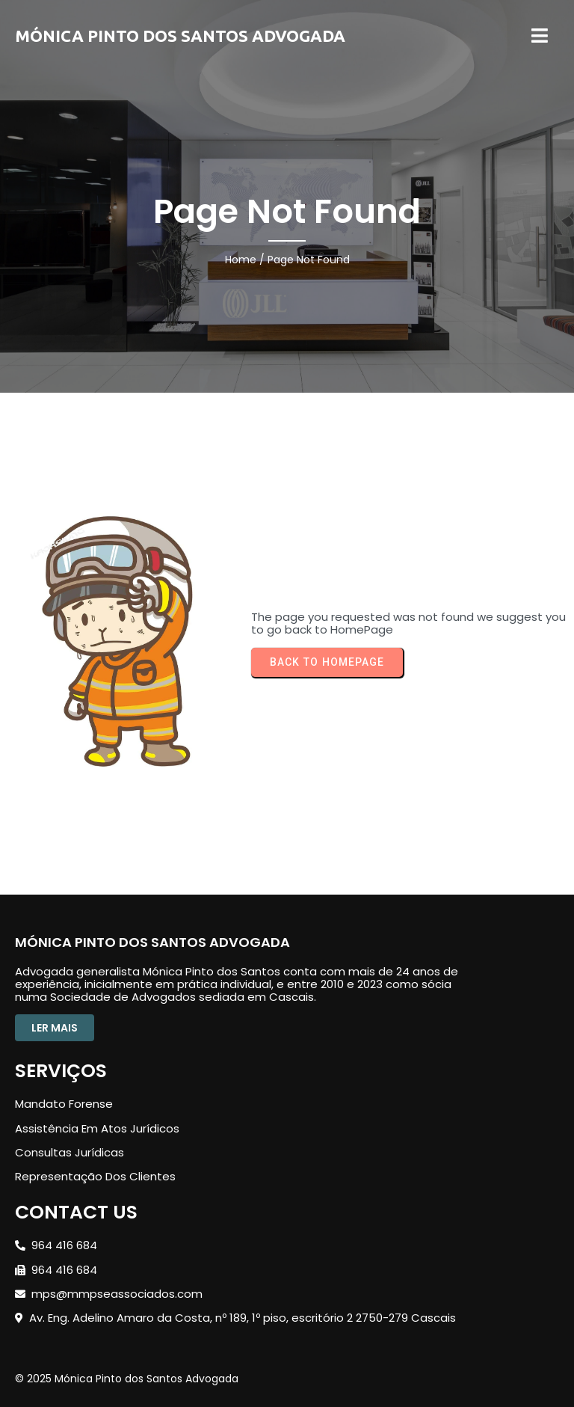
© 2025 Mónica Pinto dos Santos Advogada (126, 1378)
